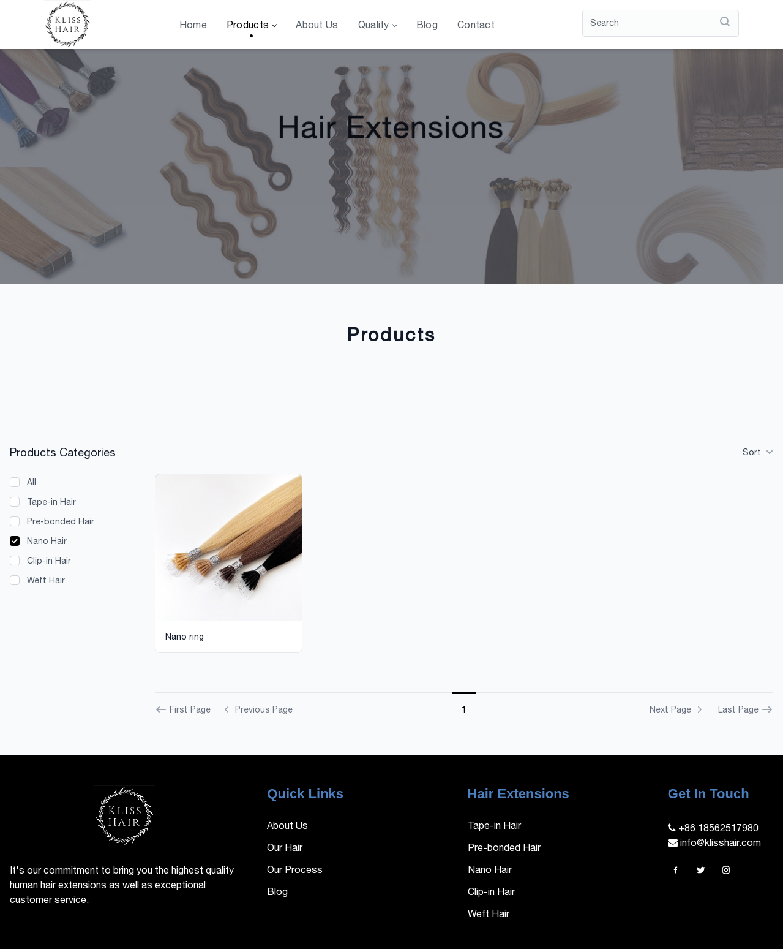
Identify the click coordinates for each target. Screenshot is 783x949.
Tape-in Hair (51, 502)
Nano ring (184, 636)
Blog (427, 24)
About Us (317, 24)
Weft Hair (46, 580)
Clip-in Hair (49, 560)
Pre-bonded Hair (60, 521)
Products (251, 24)
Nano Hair (47, 541)
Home (193, 24)
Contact (476, 24)
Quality (377, 24)
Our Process (295, 869)
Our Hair (284, 847)
